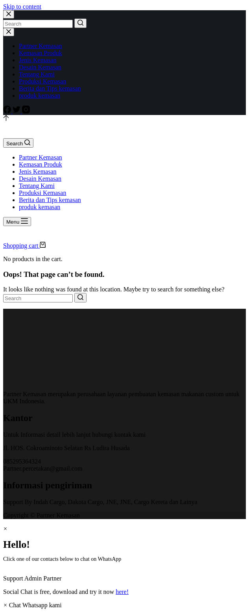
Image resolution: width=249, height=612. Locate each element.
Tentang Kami (37, 74)
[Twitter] (17, 111)
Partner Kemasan (40, 46)
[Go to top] (6, 118)
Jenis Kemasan (38, 60)
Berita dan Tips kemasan (50, 88)
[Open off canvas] (17, 221)
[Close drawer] (8, 32)
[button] (124, 575)
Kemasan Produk (40, 53)
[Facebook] (8, 111)
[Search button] (80, 23)
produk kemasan (39, 95)
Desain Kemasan (40, 67)
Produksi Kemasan (42, 81)
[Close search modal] (8, 14)
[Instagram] (26, 111)
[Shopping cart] (24, 245)
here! (122, 591)
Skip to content (22, 6)
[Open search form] (18, 143)
